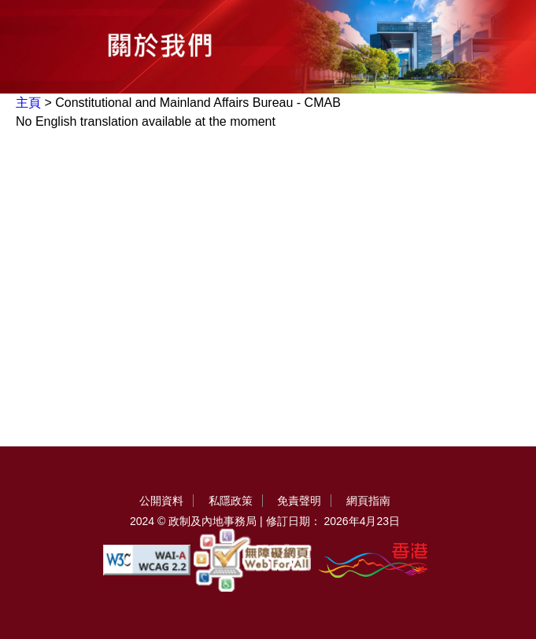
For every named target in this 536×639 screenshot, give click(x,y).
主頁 (28, 102)
